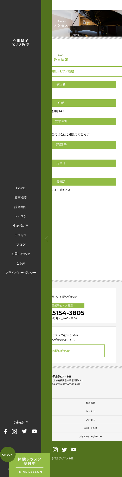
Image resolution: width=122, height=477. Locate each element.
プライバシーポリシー (20, 272)
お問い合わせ (20, 254)
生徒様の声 (20, 225)
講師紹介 (20, 206)
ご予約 (20, 263)
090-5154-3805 (61, 313)
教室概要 (20, 197)
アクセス (20, 235)
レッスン (20, 216)
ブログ (20, 244)
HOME (20, 188)
